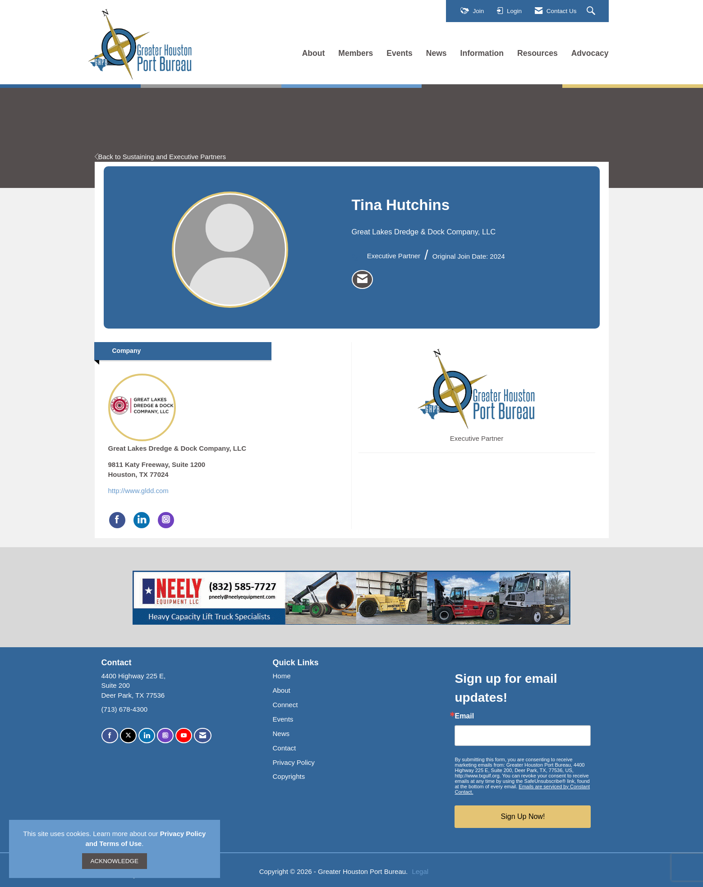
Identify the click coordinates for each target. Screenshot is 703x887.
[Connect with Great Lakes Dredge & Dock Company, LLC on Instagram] (166, 520)
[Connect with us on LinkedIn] (146, 736)
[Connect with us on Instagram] (165, 736)
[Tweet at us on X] (128, 736)
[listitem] (362, 279)
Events (399, 53)
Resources (537, 53)
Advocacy (590, 53)
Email (464, 716)
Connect (285, 705)
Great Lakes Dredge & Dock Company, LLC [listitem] (177, 413)
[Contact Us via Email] (202, 736)
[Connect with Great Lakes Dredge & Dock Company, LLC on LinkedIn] (142, 520)
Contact (284, 748)
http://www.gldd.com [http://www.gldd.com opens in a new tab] (138, 490)
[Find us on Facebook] (109, 736)
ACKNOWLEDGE (115, 861)
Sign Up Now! (523, 816)
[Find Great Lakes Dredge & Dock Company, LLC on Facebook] (117, 520)
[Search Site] (592, 11)
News (436, 53)
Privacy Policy (293, 762)
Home (281, 676)
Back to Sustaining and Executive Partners (160, 156)
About (313, 53)
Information (482, 53)
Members (355, 53)
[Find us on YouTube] (183, 736)
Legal (420, 871)
